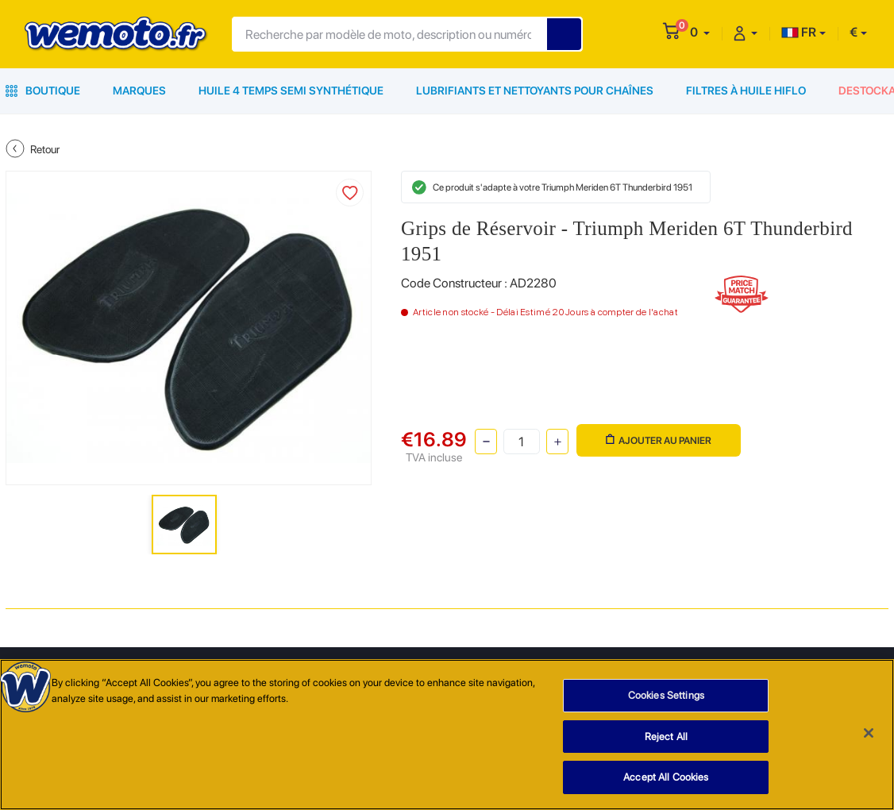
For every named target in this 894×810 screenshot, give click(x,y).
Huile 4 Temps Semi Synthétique (290, 90)
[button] (700, 32)
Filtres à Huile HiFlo (746, 90)
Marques (139, 90)
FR (798, 32)
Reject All (666, 736)
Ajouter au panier (658, 440)
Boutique (43, 90)
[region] (447, 734)
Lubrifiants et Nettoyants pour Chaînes (534, 90)
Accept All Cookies (665, 777)
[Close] (868, 733)
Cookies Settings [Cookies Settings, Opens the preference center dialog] (666, 695)
